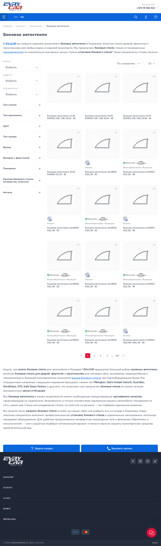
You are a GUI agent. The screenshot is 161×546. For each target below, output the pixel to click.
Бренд (7, 147)
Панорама (9, 168)
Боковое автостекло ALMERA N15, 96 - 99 (101, 175)
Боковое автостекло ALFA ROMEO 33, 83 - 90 (61, 175)
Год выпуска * (11, 88)
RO (16, 17)
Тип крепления (12, 115)
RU (22, 17)
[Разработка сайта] (155, 543)
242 (117, 361)
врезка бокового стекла (87, 384)
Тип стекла (10, 104)
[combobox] (22, 67)
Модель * (8, 75)
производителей (13, 52)
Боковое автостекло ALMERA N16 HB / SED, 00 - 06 (139, 347)
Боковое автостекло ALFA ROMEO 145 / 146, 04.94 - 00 (61, 118)
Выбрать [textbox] (11, 67)
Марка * (7, 61)
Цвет (6, 126)
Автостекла (36, 26)
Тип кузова (10, 136)
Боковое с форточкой (16, 157)
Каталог (21, 26)
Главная (7, 26)
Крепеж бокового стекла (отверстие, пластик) (18, 180)
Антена (7, 192)
